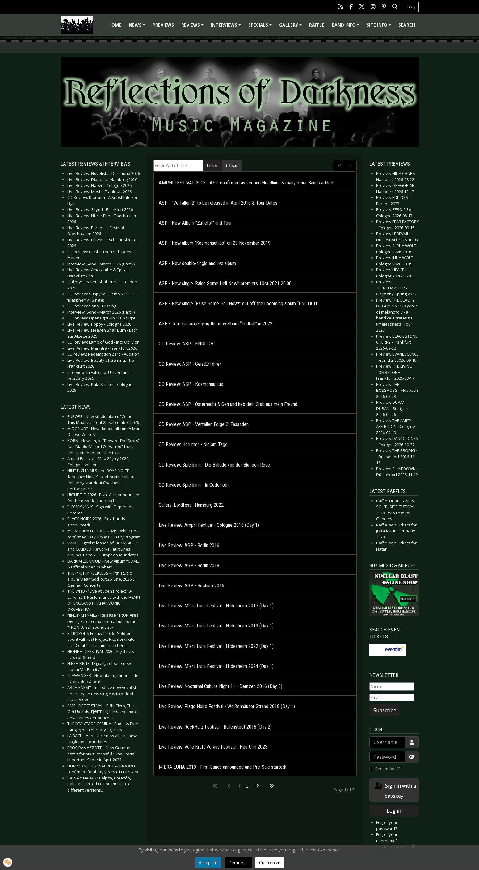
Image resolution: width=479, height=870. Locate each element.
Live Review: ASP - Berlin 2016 (189, 545)
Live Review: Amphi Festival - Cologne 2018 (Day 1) (209, 525)
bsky (411, 7)
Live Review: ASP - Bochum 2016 (191, 586)
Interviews (227, 27)
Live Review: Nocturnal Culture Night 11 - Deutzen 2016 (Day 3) (220, 686)
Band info (346, 27)
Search (406, 25)
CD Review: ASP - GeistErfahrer (190, 364)
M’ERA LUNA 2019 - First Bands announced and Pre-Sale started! (222, 767)
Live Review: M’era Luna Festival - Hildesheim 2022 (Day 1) (216, 646)
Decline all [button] (238, 862)
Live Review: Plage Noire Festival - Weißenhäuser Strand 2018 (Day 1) (227, 706)
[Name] (391, 686)
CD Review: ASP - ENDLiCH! (187, 344)
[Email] (391, 698)
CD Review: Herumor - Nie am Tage (193, 444)
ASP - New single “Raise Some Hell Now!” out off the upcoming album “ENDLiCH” (239, 303)
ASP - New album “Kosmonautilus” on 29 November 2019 (215, 243)
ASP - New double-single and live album (197, 263)
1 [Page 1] (239, 785)
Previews (163, 25)
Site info (380, 27)
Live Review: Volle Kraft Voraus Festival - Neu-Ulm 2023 (213, 747)
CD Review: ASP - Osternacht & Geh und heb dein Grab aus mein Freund (228, 404)
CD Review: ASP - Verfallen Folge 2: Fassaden (204, 424)
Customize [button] (269, 862)
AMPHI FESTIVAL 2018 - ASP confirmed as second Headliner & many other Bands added (246, 183)
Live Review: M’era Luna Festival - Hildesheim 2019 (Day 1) (216, 626)
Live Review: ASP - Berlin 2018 (189, 565)
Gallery (291, 27)
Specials (261, 27)
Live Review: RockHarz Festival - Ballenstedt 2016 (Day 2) (215, 727)
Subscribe (384, 710)
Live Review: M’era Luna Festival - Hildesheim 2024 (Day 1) (216, 666)
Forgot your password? (386, 825)
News (138, 27)
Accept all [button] (208, 862)
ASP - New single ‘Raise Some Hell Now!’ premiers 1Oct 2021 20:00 (225, 283)
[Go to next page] (257, 785)
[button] (7, 862)
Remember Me (389, 768)
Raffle (316, 25)
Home (114, 25)
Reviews (193, 27)
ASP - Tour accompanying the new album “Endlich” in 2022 (215, 324)
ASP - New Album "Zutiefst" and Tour (195, 223)
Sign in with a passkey (394, 790)
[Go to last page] (271, 785)
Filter (212, 165)
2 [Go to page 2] (247, 785)
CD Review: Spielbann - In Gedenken (194, 485)
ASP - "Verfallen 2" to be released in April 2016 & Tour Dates (218, 203)
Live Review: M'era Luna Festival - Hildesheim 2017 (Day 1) (216, 606)
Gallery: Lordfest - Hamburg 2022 (191, 505)
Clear (232, 165)
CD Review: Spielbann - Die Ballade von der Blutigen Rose (214, 465)
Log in (394, 810)
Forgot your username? (386, 837)
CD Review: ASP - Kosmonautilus (191, 384)
